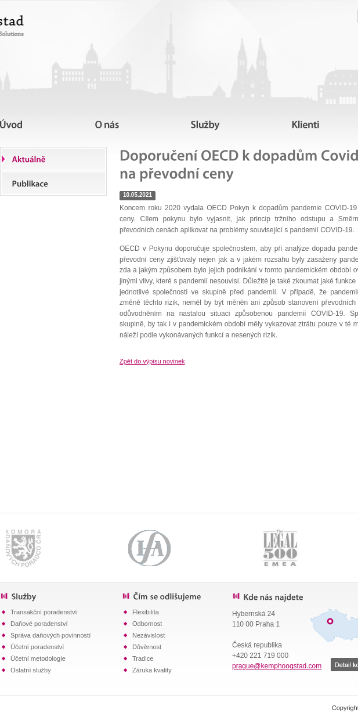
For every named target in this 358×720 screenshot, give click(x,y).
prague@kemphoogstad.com (276, 666)
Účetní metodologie (38, 658)
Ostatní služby (30, 670)
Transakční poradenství (43, 612)
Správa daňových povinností (50, 635)
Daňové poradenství (38, 623)
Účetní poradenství (37, 646)
